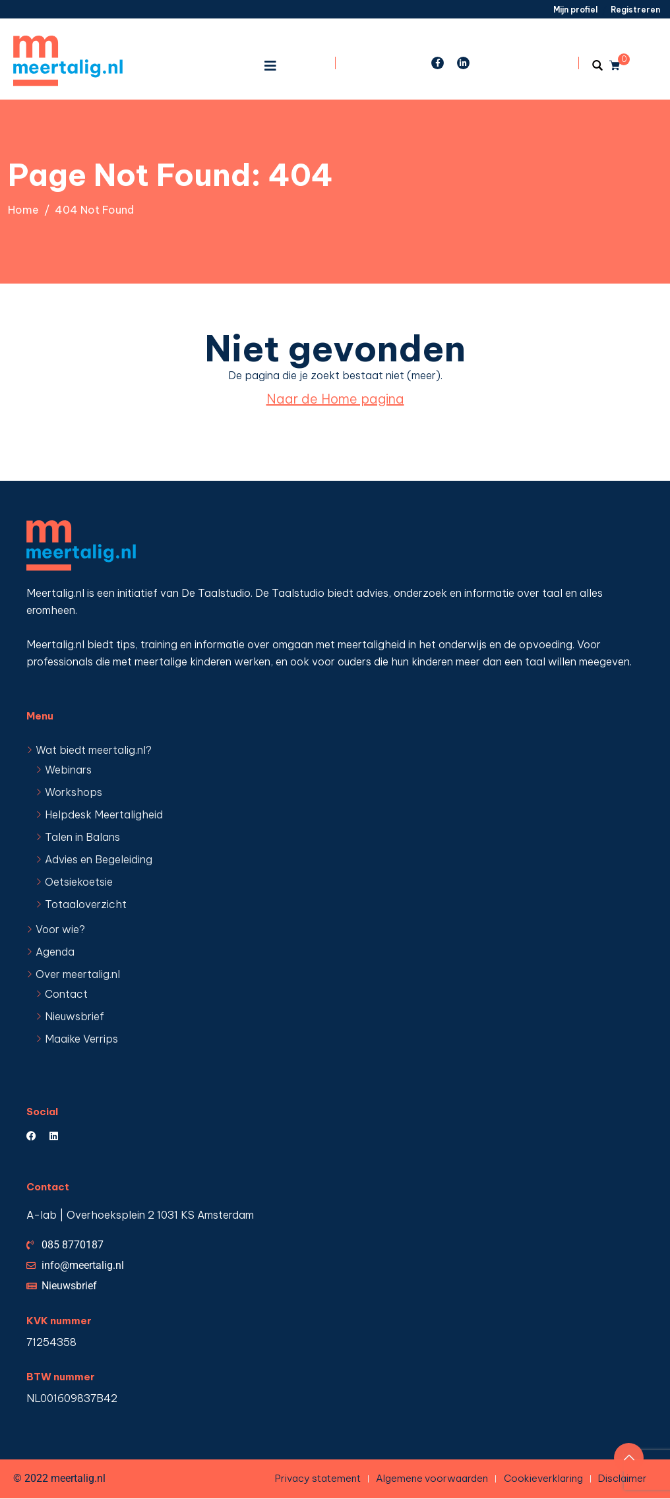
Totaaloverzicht (86, 904)
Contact (66, 993)
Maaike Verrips (81, 1038)
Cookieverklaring (542, 1478)
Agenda (55, 951)
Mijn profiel (575, 10)
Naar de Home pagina (335, 398)
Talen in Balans (82, 836)
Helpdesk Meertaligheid (104, 814)
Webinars (68, 769)
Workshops (73, 792)
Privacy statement (316, 1478)
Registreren (635, 10)
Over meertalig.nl (78, 974)
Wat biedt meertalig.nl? (94, 749)
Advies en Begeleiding (98, 859)
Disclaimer (622, 1478)
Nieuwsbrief (74, 1016)
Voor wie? (60, 929)
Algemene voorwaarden (431, 1478)
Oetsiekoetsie (79, 881)
